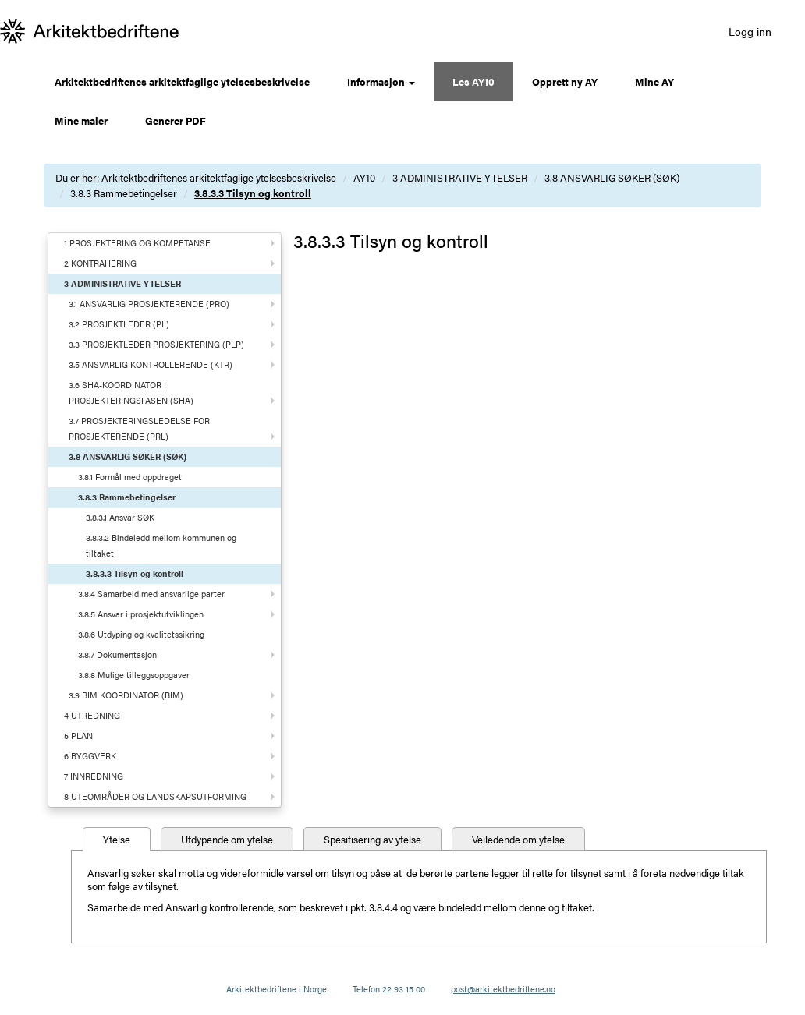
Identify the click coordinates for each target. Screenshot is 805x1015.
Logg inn (750, 31)
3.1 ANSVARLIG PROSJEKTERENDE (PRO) (149, 303)
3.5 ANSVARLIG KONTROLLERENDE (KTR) (150, 364)
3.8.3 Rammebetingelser (123, 193)
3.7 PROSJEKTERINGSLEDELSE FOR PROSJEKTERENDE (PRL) (139, 428)
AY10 (364, 177)
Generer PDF (175, 120)
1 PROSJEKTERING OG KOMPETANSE (137, 243)
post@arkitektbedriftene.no (503, 989)
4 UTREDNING (92, 715)
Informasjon (381, 81)
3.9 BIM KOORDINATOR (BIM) (126, 695)
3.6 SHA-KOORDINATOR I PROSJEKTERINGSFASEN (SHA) (131, 392)
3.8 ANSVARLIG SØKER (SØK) (611, 177)
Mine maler (81, 120)
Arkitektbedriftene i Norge (276, 989)
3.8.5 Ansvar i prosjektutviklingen (141, 614)
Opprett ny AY (565, 81)
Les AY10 (473, 81)
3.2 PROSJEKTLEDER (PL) (119, 324)
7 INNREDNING (93, 776)
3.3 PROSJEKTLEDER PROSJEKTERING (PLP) (156, 344)
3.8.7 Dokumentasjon (117, 654)
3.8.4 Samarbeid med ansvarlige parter (151, 593)
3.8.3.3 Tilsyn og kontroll (252, 193)
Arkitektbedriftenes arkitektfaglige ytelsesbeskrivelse (182, 81)
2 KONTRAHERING (100, 263)
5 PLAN (78, 735)
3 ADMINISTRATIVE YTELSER (459, 177)
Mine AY (654, 81)
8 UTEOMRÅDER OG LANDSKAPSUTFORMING (155, 796)
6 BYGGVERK (90, 756)
